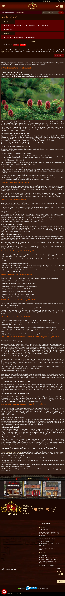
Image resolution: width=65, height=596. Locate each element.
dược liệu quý (5, 51)
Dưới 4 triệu (8, 25)
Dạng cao (15, 44)
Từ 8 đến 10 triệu (44, 25)
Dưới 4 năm (8, 37)
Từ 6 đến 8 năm (31, 37)
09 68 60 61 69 (19, 1)
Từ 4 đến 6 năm (19, 37)
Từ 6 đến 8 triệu (31, 25)
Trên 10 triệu (9, 29)
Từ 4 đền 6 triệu (19, 25)
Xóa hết (22, 44)
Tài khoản (54, 1)
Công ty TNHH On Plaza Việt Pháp (12, 452)
